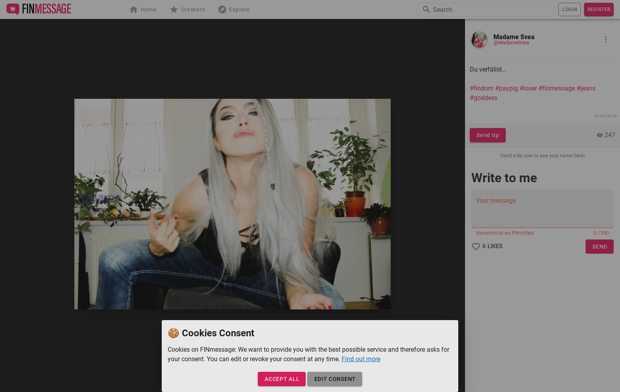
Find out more (361, 359)
